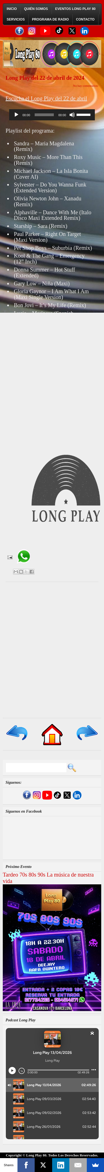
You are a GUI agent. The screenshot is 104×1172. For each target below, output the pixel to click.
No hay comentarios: (85, 85)
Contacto (85, 19)
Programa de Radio (50, 19)
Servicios (16, 19)
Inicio (12, 9)
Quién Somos (36, 9)
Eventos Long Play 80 (75, 9)
